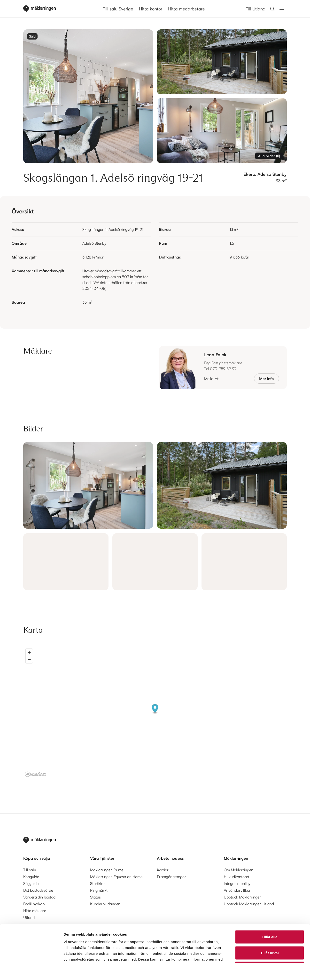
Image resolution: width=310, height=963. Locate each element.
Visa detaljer (263, 953)
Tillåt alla (269, 899)
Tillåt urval (269, 915)
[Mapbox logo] (35, 774)
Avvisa (269, 931)
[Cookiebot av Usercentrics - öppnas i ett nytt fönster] (31, 953)
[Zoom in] (29, 652)
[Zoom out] (29, 659)
